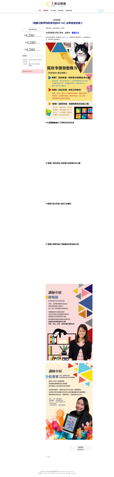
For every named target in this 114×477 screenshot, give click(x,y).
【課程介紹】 (64, 37)
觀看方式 (75, 32)
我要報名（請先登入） (80, 448)
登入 (100, 10)
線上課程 (48, 456)
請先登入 (30, 71)
